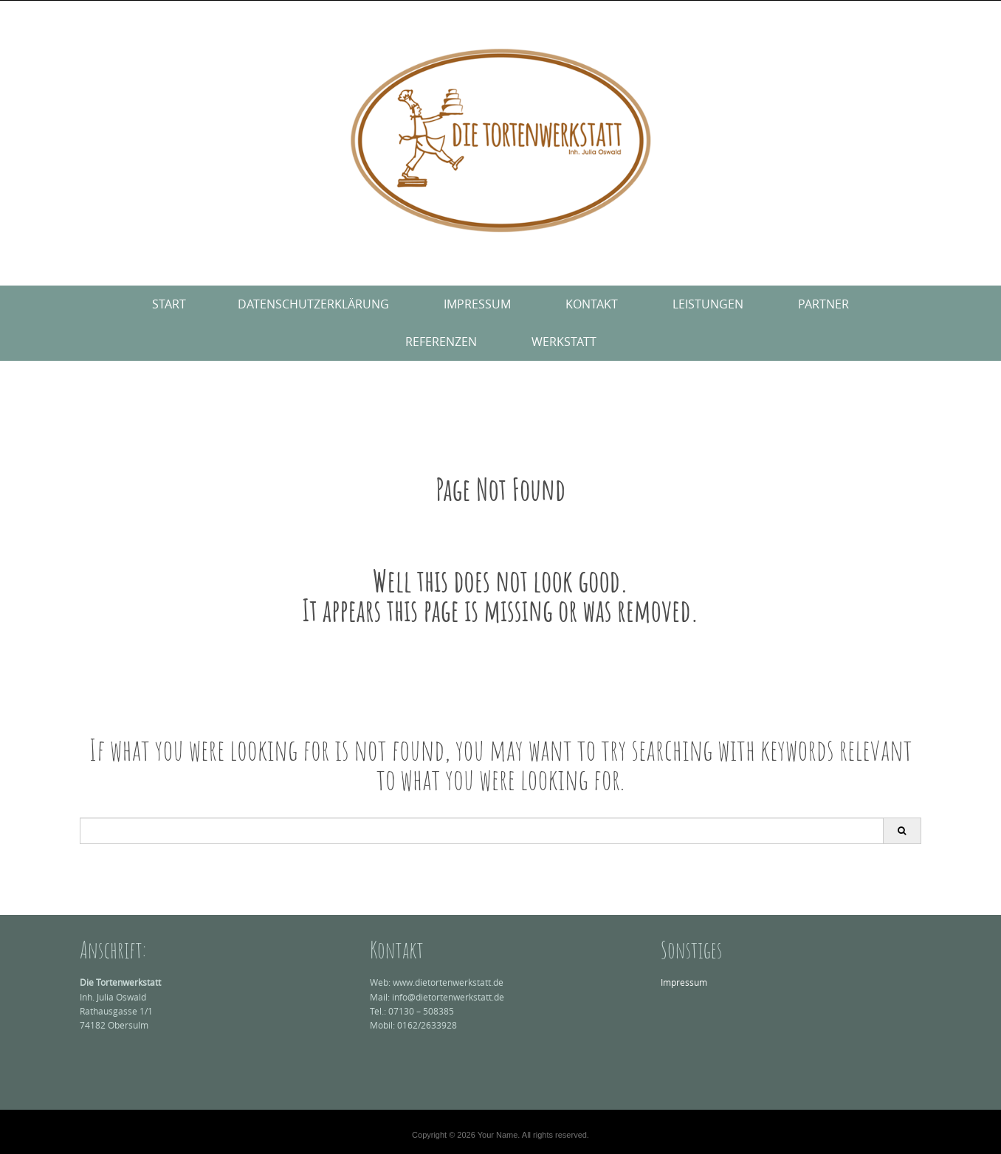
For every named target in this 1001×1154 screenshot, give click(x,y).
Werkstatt (564, 342)
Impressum (477, 304)
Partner (823, 304)
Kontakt (591, 304)
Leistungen (708, 304)
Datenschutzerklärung (313, 304)
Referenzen (441, 342)
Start (169, 304)
